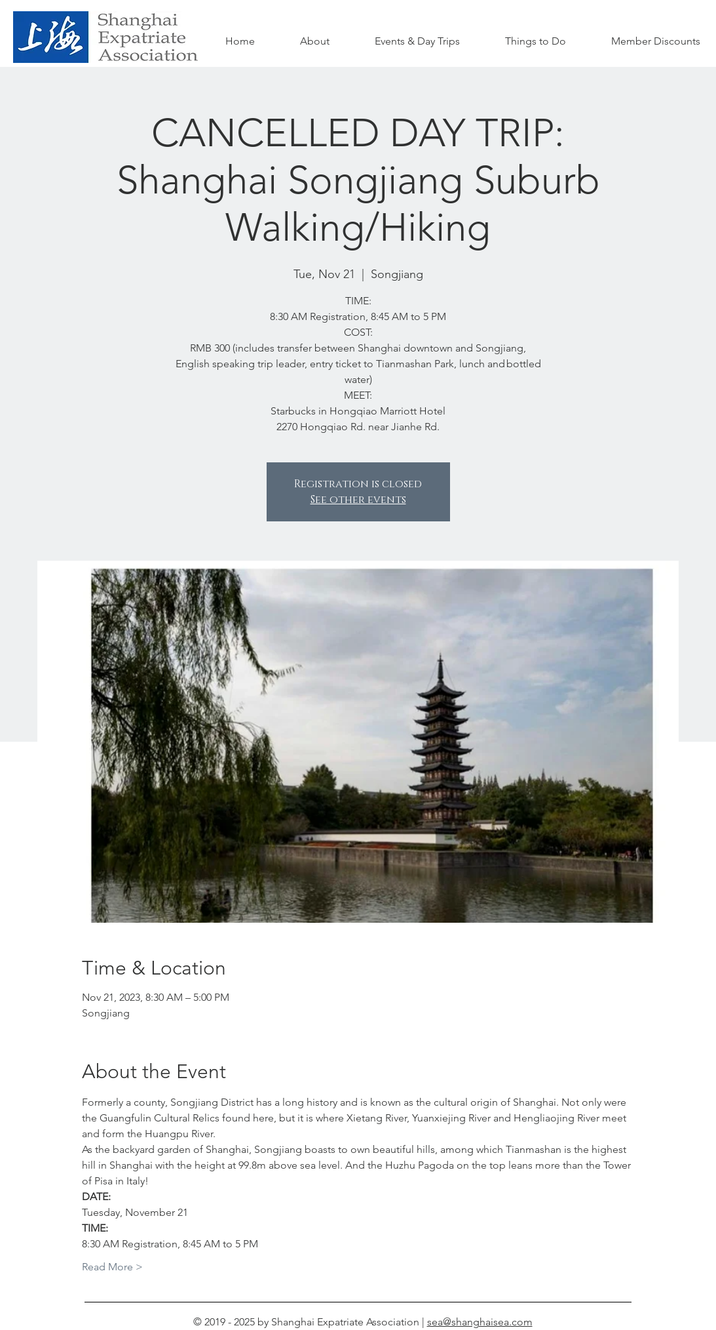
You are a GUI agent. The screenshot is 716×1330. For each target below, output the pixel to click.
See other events (358, 500)
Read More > (112, 1266)
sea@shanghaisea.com (480, 1322)
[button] (536, 41)
